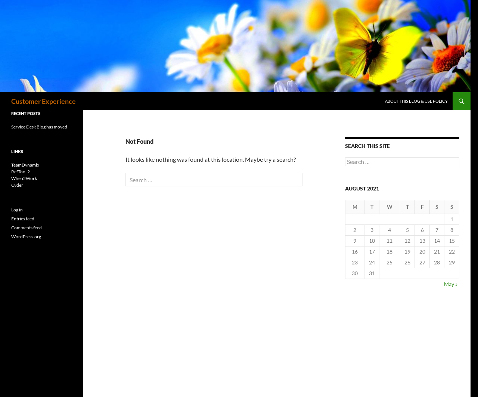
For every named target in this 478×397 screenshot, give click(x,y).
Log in (17, 210)
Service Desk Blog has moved (39, 127)
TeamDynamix (25, 165)
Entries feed (22, 218)
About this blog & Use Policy (416, 101)
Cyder (17, 185)
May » (450, 284)
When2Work (24, 178)
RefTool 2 (20, 171)
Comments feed (26, 227)
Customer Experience (43, 101)
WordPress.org (26, 236)
